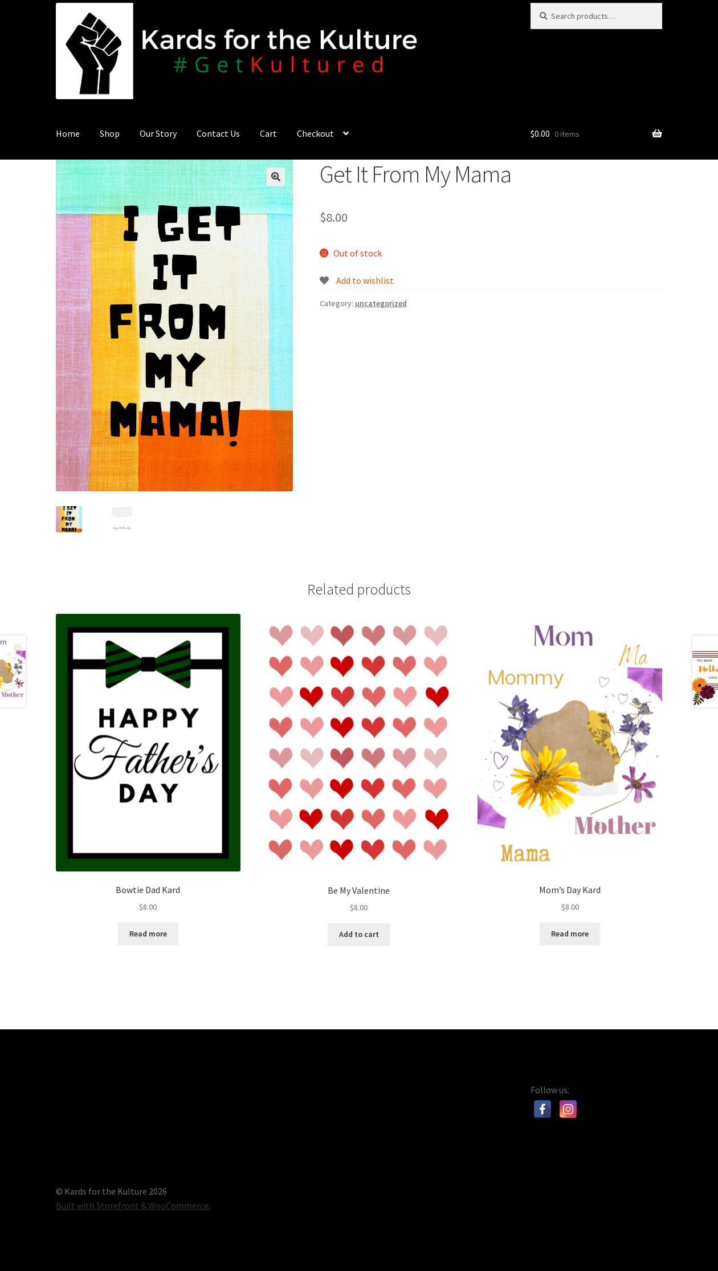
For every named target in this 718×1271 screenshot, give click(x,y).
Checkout (315, 133)
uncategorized (381, 303)
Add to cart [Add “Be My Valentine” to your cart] (359, 934)
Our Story (158, 133)
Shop (110, 133)
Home (68, 133)
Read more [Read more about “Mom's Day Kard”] (570, 933)
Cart (268, 133)
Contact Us (218, 133)
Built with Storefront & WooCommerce (132, 1205)
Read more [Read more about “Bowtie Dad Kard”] (148, 933)
